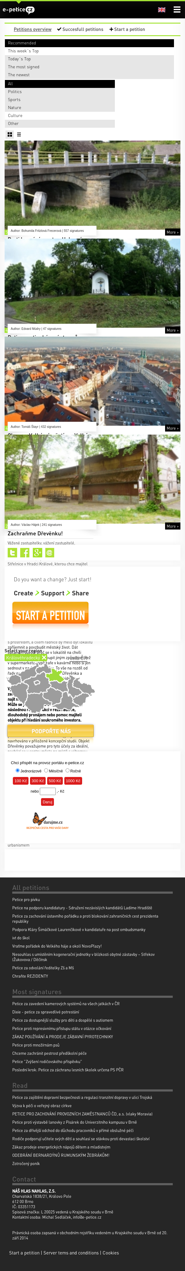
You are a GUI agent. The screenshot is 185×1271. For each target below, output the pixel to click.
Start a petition (129, 29)
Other (13, 123)
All (10, 83)
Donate (50, 733)
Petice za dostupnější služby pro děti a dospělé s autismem (62, 1020)
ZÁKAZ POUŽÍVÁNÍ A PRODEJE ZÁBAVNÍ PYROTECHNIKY (62, 1036)
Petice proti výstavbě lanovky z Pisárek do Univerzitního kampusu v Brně (74, 1122)
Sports (14, 99)
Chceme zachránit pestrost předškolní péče (49, 1053)
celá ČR (78, 657)
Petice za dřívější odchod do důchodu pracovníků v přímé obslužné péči (73, 1130)
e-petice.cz (18, 10)
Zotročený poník (26, 1163)
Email (50, 552)
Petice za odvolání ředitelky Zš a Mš (43, 967)
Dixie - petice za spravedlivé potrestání (45, 1011)
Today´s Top (19, 58)
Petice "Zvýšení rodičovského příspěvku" (47, 1061)
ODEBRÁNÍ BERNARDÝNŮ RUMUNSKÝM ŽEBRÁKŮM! (60, 1155)
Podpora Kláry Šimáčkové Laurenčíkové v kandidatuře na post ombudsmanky (78, 929)
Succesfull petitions (82, 29)
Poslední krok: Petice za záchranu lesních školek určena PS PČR (68, 1069)
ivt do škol (21, 937)
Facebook (25, 552)
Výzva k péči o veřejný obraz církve (42, 1105)
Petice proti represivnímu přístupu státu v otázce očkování (61, 1028)
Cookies (111, 1253)
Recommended (22, 42)
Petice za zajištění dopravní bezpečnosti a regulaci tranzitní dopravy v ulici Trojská (82, 1097)
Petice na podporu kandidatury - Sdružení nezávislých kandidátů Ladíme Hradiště (82, 907)
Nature (14, 107)
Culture (15, 115)
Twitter (12, 552)
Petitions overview (32, 29)
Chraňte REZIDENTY (30, 976)
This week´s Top (23, 50)
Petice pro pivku (26, 899)
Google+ (37, 552)
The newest (19, 74)
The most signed (24, 66)
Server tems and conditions (71, 1253)
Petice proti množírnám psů (35, 1044)
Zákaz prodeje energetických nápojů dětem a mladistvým (61, 1146)
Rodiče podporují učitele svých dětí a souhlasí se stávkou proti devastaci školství (80, 1138)
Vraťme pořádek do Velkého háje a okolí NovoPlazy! (57, 946)
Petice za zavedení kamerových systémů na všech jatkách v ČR (66, 1003)
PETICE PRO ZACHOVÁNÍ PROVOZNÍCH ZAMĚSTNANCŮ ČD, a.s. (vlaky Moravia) (82, 1113)
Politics (15, 91)
